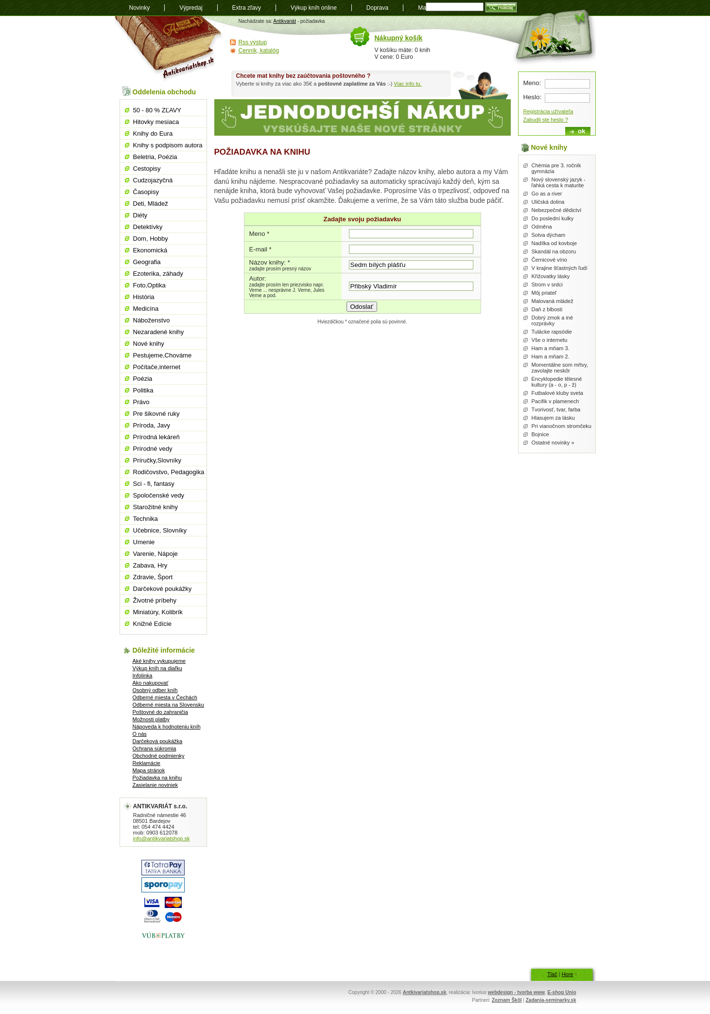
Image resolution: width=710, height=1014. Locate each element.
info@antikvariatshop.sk (161, 838)
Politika (143, 390)
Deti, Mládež (150, 203)
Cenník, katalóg (259, 50)
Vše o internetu (550, 340)
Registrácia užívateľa (548, 111)
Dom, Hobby (150, 238)
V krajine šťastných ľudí (560, 268)
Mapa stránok (149, 770)
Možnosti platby (151, 719)
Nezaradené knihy (158, 332)
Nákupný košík (399, 38)
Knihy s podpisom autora (168, 145)
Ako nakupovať (151, 683)
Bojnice (540, 434)
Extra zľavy (246, 7)
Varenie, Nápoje (155, 553)
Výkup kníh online (314, 7)
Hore (567, 974)
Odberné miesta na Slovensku (168, 705)
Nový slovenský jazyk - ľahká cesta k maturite (559, 182)
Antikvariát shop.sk (169, 49)
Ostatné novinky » (553, 442)
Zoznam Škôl (507, 1000)
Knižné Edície (152, 623)
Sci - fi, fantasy (153, 483)
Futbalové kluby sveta (557, 393)
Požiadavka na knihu (157, 778)
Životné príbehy (155, 600)
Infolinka (143, 675)
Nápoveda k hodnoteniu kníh (167, 726)
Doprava (377, 7)
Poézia (143, 378)
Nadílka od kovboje (554, 243)
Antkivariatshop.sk (424, 992)
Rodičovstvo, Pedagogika (169, 472)
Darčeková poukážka (158, 741)
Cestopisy (147, 168)
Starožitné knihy (155, 507)
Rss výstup (253, 42)
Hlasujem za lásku (553, 418)
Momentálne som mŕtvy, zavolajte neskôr (560, 368)
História (144, 297)
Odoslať (361, 306)
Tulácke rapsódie (552, 332)
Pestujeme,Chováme (162, 355)
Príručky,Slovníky (157, 460)
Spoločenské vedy (159, 495)
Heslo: (532, 97)
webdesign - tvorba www (516, 992)
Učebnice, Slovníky (160, 530)
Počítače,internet (157, 367)
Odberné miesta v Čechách (165, 697)
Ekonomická (150, 250)
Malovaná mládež (552, 301)
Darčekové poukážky (162, 588)
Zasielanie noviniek (155, 785)
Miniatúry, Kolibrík (158, 612)
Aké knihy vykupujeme (159, 661)
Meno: (532, 83)
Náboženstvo (151, 320)
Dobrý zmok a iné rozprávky (552, 320)
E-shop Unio (562, 992)
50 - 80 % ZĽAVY (157, 110)
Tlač (552, 974)
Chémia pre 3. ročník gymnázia (556, 168)
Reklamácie (146, 763)
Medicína (146, 308)
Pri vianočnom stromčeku (562, 426)
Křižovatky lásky (551, 276)
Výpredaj (190, 7)
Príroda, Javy (152, 425)
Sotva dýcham (549, 235)
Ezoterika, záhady (158, 273)
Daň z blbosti (547, 309)
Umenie (144, 542)
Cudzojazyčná (153, 180)
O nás (140, 734)
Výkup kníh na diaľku (157, 668)
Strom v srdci (547, 284)
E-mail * (260, 249)
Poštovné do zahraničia (160, 712)
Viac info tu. (407, 84)
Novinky (139, 7)
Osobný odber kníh (155, 690)
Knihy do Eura (153, 133)
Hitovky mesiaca (156, 121)
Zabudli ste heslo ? (545, 120)
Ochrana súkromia (154, 748)
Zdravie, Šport (153, 577)
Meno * (259, 233)
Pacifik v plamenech (555, 401)
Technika (145, 518)
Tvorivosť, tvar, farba (556, 409)
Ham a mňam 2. (551, 356)
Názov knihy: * (269, 262)
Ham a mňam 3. (551, 348)
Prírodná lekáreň (156, 437)
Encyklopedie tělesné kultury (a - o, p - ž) (557, 382)
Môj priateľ (544, 293)
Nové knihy (148, 343)
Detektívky (148, 227)
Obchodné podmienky (159, 756)
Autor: (257, 278)
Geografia (147, 262)
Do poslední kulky (553, 218)
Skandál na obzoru (554, 251)
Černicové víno (549, 260)
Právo (141, 402)
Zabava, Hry (150, 565)
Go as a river (547, 193)
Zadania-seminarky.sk (551, 1000)
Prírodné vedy (153, 448)
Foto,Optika (149, 285)
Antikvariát (284, 21)
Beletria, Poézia (155, 156)
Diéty (140, 215)
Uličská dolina (548, 202)
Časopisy (146, 192)
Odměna (542, 227)
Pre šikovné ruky (156, 413)
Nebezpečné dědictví (557, 210)
